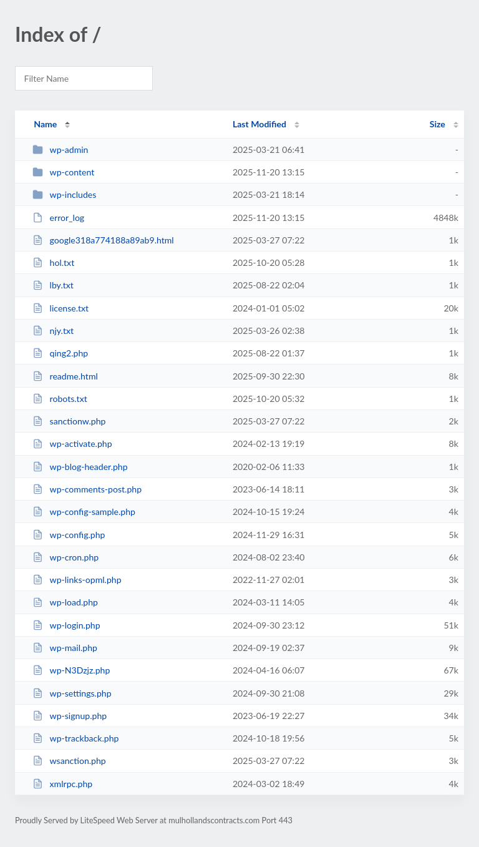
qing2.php (60, 353)
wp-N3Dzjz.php (71, 670)
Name (45, 124)
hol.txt (53, 262)
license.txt (60, 308)
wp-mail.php (64, 647)
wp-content (63, 172)
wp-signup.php (69, 715)
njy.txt (53, 330)
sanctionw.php (68, 421)
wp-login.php (66, 625)
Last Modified (259, 124)
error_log (58, 217)
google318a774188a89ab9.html (103, 240)
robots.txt (59, 398)
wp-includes (64, 194)
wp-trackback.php (75, 738)
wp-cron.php (65, 557)
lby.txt (53, 285)
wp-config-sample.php (83, 511)
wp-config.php (68, 534)
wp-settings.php (71, 693)
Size (437, 124)
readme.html (65, 376)
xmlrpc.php (62, 783)
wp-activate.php (72, 443)
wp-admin (60, 149)
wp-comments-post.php (87, 489)
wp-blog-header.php (79, 466)
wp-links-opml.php (76, 579)
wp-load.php (65, 602)
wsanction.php (69, 760)
